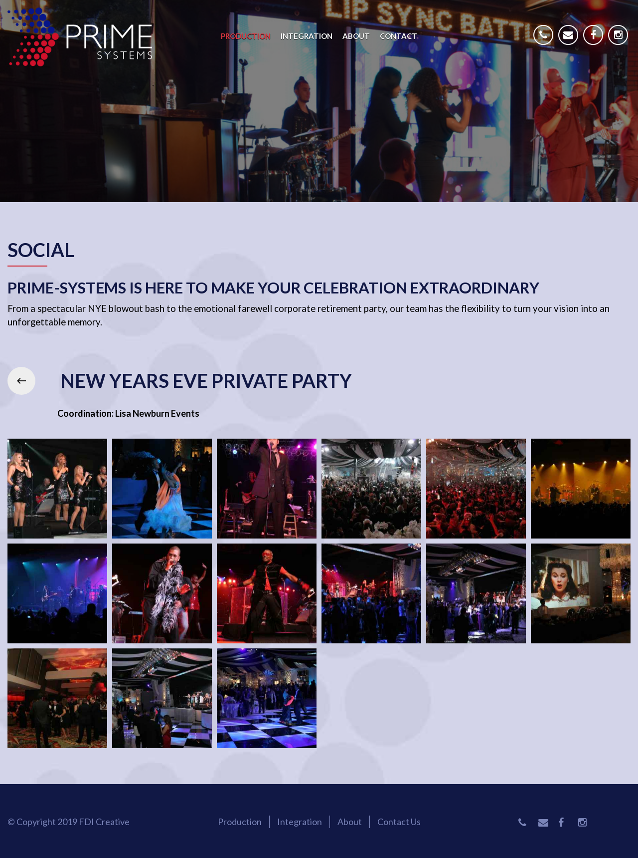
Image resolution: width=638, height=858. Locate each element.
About (356, 35)
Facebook (595, 42)
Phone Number (545, 42)
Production (246, 35)
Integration (306, 35)
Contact (398, 35)
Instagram (620, 42)
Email (570, 42)
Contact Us (399, 821)
